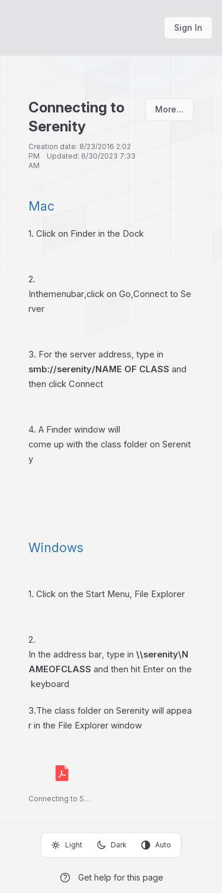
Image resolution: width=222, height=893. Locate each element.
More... (169, 109)
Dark (111, 845)
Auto (156, 845)
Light (66, 845)
